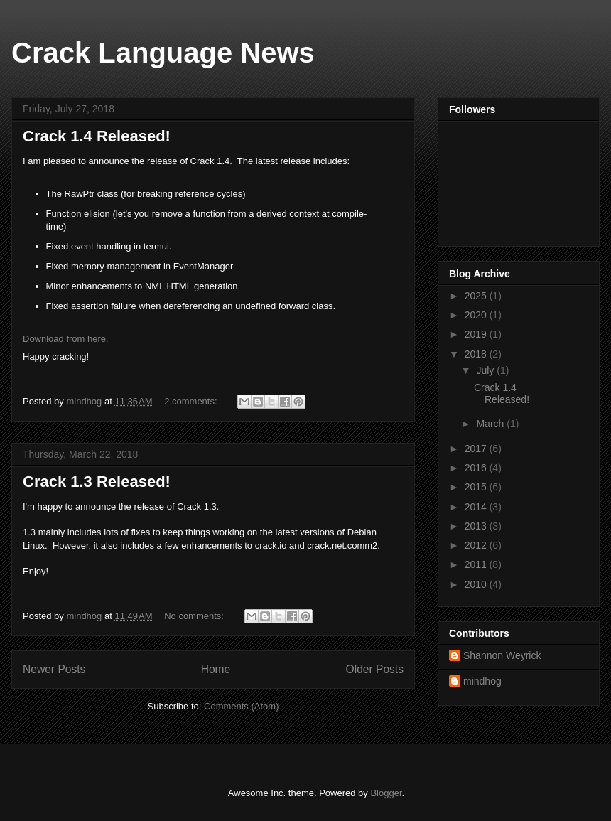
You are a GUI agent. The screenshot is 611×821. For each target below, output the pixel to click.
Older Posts (375, 669)
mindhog (482, 681)
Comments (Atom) (241, 706)
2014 (477, 507)
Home (216, 669)
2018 (477, 354)
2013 (477, 526)
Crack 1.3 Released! (97, 481)
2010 (477, 584)
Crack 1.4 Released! (97, 136)
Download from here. (66, 338)
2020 (477, 315)
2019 (477, 334)
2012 (477, 545)
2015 (477, 487)
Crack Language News (163, 52)
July (486, 370)
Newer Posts (54, 669)
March (491, 423)
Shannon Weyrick (502, 655)
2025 (477, 295)
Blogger (385, 793)
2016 (477, 467)
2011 (477, 564)
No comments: (195, 616)
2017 (477, 448)
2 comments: (192, 401)
